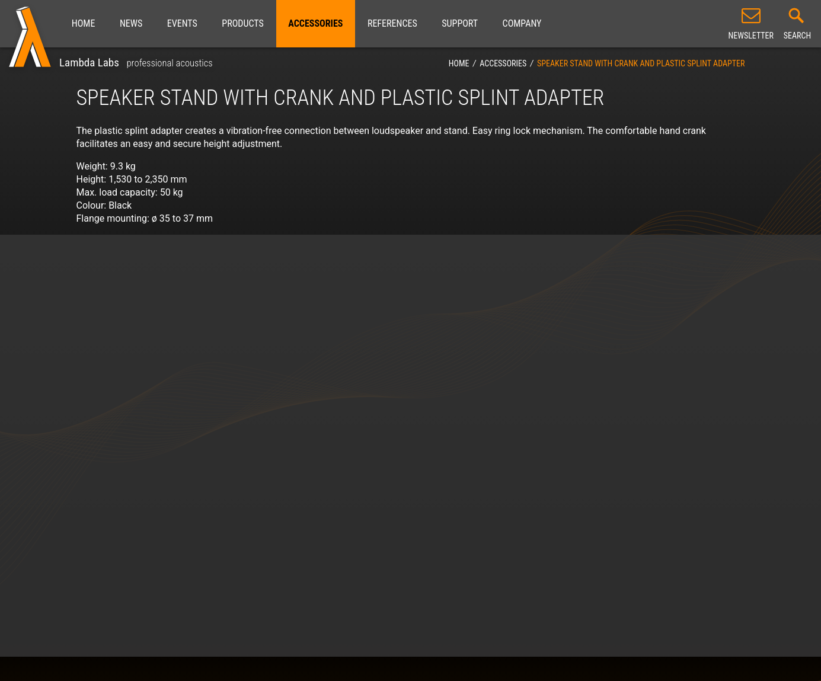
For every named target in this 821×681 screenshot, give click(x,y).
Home (83, 23)
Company (522, 23)
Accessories (315, 23)
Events (182, 23)
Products (242, 23)
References (392, 23)
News (131, 23)
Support (460, 23)
